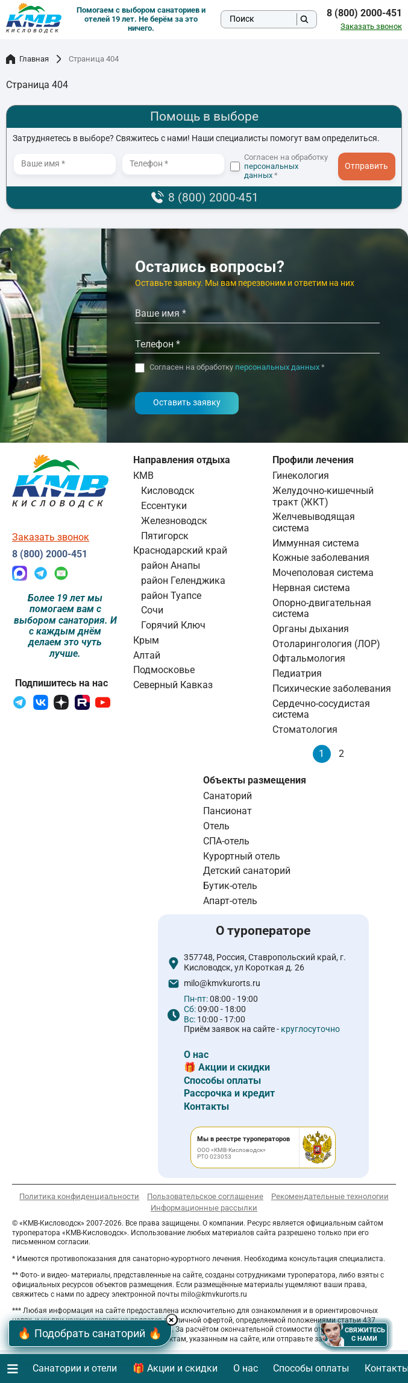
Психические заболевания (331, 688)
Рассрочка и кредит (229, 1093)
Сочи (152, 610)
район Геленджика (183, 580)
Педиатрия (297, 673)
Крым (146, 640)
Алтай (146, 655)
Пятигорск (165, 536)
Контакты (206, 1106)
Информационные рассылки (204, 1207)
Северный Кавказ (173, 685)
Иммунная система (315, 543)
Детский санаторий (246, 870)
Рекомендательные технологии (330, 1196)
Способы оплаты (222, 1080)
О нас (196, 1054)
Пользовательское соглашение (205, 1196)
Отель (216, 826)
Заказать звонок (371, 26)
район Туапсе (171, 595)
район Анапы (170, 565)
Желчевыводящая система (313, 522)
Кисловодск (168, 490)
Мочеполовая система (323, 572)
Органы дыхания (310, 629)
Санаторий (227, 796)
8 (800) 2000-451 (364, 13)
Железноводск (174, 521)
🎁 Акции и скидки (227, 1067)
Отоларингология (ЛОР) (326, 644)
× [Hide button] (173, 1320)
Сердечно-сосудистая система (321, 709)
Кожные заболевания (320, 557)
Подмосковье (164, 670)
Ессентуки (164, 505)
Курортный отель (241, 856)
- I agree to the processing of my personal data (371, 171)
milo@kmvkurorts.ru (222, 984)
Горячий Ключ (173, 625)
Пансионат (227, 811)
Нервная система (311, 587)
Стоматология (304, 729)
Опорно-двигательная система (321, 608)
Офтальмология (308, 658)
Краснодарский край (180, 550)
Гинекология (300, 475)
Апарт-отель (230, 901)
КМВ (143, 475)
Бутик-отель (230, 885)
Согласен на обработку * (286, 166)
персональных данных (271, 171)
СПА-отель (226, 841)
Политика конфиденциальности (79, 1196)
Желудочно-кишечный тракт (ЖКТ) (323, 496)
